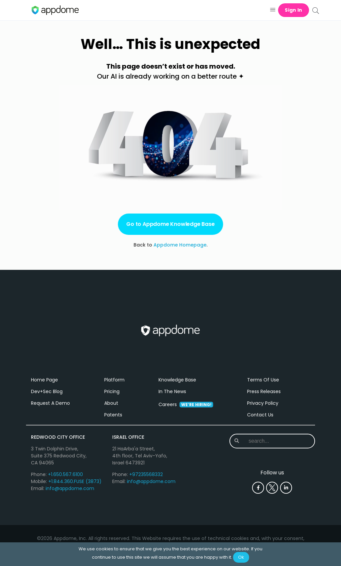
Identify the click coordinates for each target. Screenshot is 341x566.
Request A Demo (50, 403)
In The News (172, 391)
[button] (272, 10)
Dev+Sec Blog (47, 391)
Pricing (112, 391)
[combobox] (272, 441)
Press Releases (264, 391)
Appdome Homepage (180, 245)
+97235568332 (146, 474)
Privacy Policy (262, 403)
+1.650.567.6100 (65, 474)
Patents (113, 414)
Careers (186, 404)
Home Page (44, 379)
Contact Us (260, 414)
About (111, 403)
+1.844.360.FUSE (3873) (75, 481)
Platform (114, 379)
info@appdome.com (70, 488)
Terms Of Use (263, 379)
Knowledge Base (177, 379)
